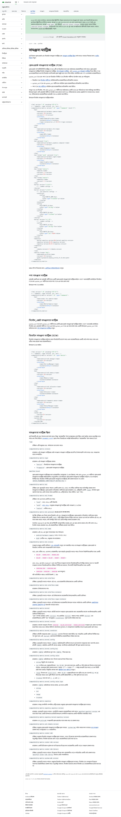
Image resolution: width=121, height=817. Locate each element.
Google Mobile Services (95, 808)
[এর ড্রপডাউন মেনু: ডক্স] (19, 2)
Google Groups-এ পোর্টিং (64, 813)
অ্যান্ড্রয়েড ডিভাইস (54, 11)
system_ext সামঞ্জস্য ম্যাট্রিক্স (81, 71)
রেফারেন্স (76, 11)
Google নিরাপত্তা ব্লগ (62, 805)
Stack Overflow (93, 810)
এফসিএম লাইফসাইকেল (52, 268)
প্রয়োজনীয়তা (28, 799)
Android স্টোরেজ (29, 796)
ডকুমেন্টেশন (5, 7)
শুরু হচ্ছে (14, 11)
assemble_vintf (47, 438)
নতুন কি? (4, 11)
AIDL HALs (45, 505)
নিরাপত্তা (23, 11)
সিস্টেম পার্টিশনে (45, 80)
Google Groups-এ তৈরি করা (64, 810)
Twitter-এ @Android (62, 796)
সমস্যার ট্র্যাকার (92, 813)
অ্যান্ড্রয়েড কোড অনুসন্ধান (30, 2)
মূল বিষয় (40, 43)
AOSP (30, 43)
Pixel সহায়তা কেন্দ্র (93, 799)
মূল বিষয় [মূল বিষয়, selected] (33, 11)
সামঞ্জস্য (42, 11)
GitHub (27, 813)
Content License (47, 774)
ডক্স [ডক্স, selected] (16, 2)
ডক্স (35, 43)
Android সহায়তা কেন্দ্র (94, 796)
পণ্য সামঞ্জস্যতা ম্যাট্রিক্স (44, 328)
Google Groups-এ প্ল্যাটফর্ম (64, 808)
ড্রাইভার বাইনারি (29, 810)
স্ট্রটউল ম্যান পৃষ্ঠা (64, 670)
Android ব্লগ (60, 802)
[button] (10, 14)
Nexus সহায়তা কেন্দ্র (94, 802)
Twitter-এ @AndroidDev (63, 799)
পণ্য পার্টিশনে (42, 86)
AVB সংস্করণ (94, 727)
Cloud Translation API (69, 37)
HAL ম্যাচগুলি (55, 545)
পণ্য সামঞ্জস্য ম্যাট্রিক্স (63, 71)
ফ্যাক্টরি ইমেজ (28, 808)
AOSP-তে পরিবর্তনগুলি (45, 29)
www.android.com (94, 805)
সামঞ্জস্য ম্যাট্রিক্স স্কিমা (69, 56)
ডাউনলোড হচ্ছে (29, 802)
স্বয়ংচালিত (66, 11)
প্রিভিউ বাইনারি (29, 805)
